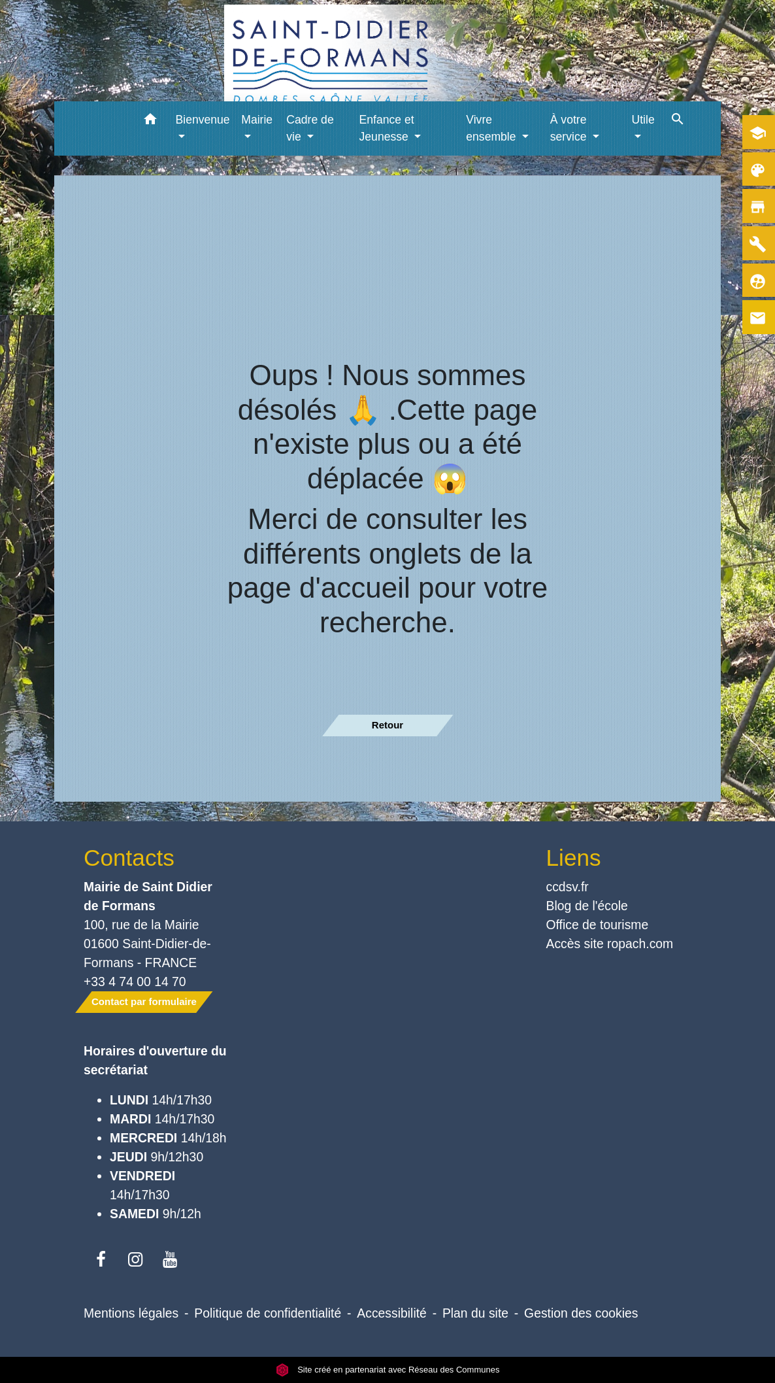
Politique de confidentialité (267, 1313)
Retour (387, 724)
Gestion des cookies (581, 1313)
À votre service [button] (570, 128)
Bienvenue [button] (203, 119)
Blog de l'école (587, 905)
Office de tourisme (597, 924)
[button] (150, 121)
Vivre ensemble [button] (492, 128)
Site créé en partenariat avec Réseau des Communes (388, 1369)
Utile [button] (642, 119)
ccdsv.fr (567, 886)
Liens (573, 857)
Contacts (129, 857)
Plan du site (475, 1313)
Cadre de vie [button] (309, 128)
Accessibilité (392, 1313)
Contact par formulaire (144, 1001)
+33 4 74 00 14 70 (135, 981)
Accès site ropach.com (610, 943)
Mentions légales (131, 1313)
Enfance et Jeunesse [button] (386, 128)
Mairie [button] (256, 119)
